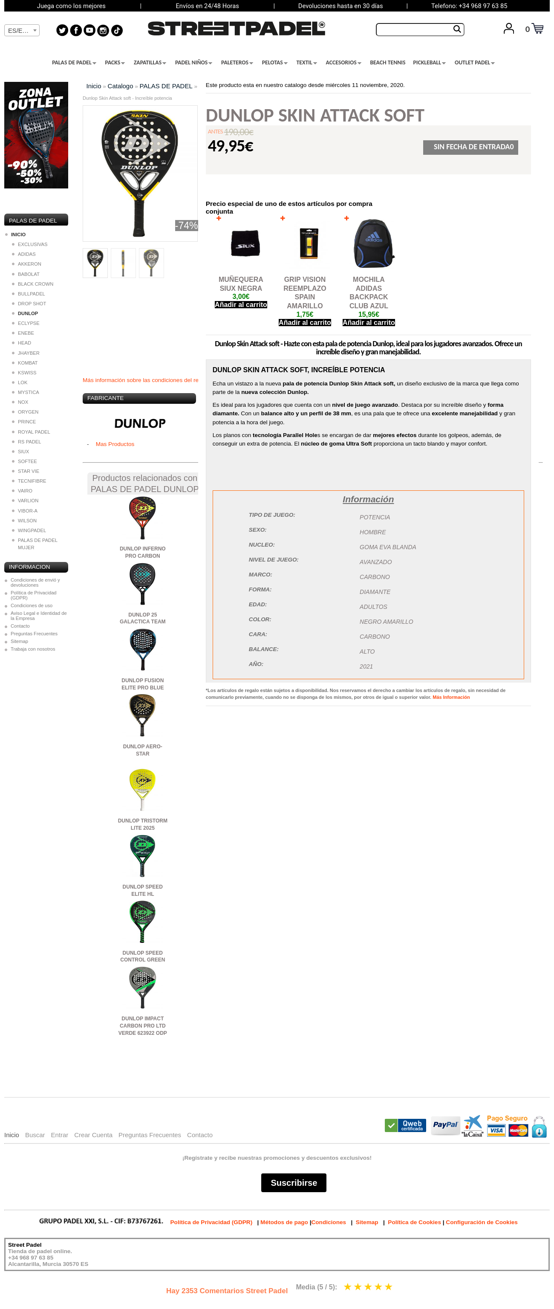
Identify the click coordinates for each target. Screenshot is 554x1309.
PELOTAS (275, 63)
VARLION (25, 500)
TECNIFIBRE (29, 481)
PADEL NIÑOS (193, 63)
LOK (19, 382)
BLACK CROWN (32, 284)
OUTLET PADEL (475, 63)
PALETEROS (237, 63)
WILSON (24, 520)
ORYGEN (25, 411)
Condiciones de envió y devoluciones (35, 582)
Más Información (451, 697)
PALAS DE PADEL (74, 63)
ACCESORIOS (343, 63)
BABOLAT (26, 274)
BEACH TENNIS (387, 63)
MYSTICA (25, 392)
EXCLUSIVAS (29, 244)
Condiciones (328, 1222)
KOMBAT (25, 362)
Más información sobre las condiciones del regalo (146, 380)
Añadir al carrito (241, 304)
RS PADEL (26, 441)
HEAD (21, 342)
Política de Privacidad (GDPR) (34, 595)
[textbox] (22, 31)
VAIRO (22, 490)
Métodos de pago (284, 1222)
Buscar (35, 1134)
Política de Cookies (414, 1222)
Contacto (20, 625)
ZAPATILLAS (150, 63)
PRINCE (24, 421)
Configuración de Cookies (481, 1222)
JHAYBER (26, 353)
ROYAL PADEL (31, 431)
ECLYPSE (26, 323)
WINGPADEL (29, 530)
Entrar (59, 1134)
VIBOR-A (25, 510)
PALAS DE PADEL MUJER (34, 544)
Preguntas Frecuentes (34, 633)
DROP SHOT (29, 303)
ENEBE (23, 333)
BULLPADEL (28, 293)
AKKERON (26, 263)
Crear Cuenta (93, 1134)
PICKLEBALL (429, 63)
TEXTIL (307, 63)
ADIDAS (24, 254)
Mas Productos (115, 444)
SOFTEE (24, 461)
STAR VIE (25, 471)
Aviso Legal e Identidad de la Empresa (39, 616)
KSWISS (24, 372)
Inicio (94, 86)
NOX (20, 402)
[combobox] (22, 30)
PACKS (115, 63)
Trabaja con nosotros (33, 649)
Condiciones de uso (31, 605)
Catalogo (120, 86)
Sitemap (19, 641)
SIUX (20, 451)
